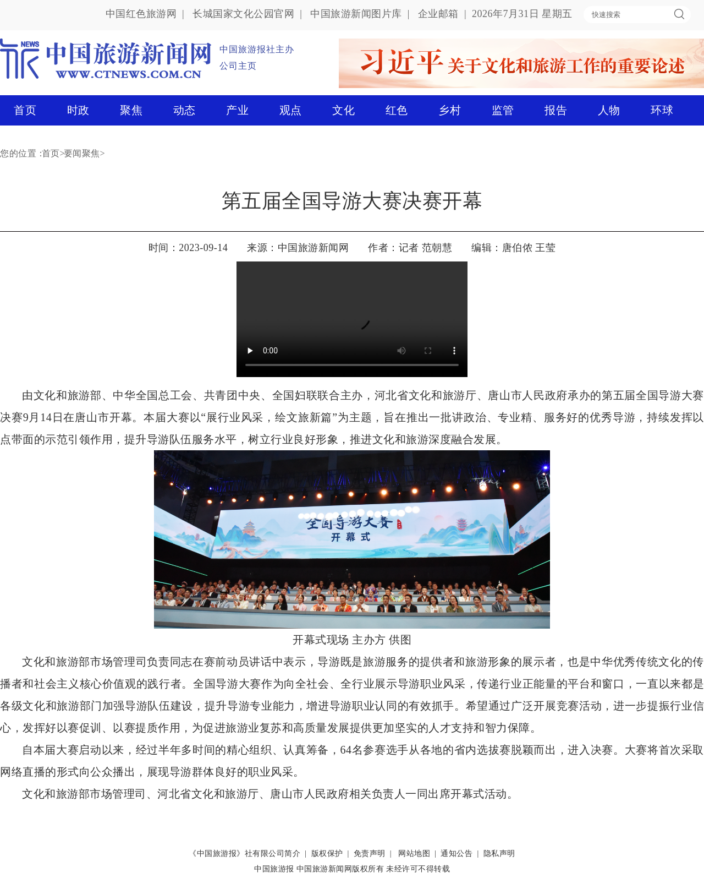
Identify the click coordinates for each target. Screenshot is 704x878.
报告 (555, 110)
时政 (78, 110)
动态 (184, 110)
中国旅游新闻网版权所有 (340, 869)
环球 (662, 110)
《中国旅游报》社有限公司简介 (244, 853)
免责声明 (370, 853)
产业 (237, 110)
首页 (25, 110)
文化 (343, 110)
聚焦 (131, 110)
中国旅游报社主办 (256, 49)
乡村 (449, 110)
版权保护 (327, 853)
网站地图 (414, 853)
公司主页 (238, 65)
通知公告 (456, 853)
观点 (290, 110)
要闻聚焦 (82, 153)
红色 (397, 110)
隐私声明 (499, 853)
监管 (503, 110)
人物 (609, 110)
